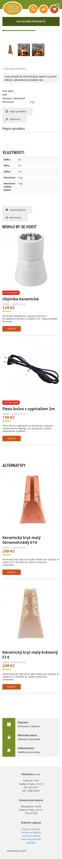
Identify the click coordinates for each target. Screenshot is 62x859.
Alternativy (14, 217)
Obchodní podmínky (31, 839)
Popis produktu (16, 111)
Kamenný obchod (31, 835)
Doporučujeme (16, 209)
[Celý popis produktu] (15, 68)
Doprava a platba (31, 829)
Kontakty (31, 842)
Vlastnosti (13, 119)
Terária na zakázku (31, 832)
